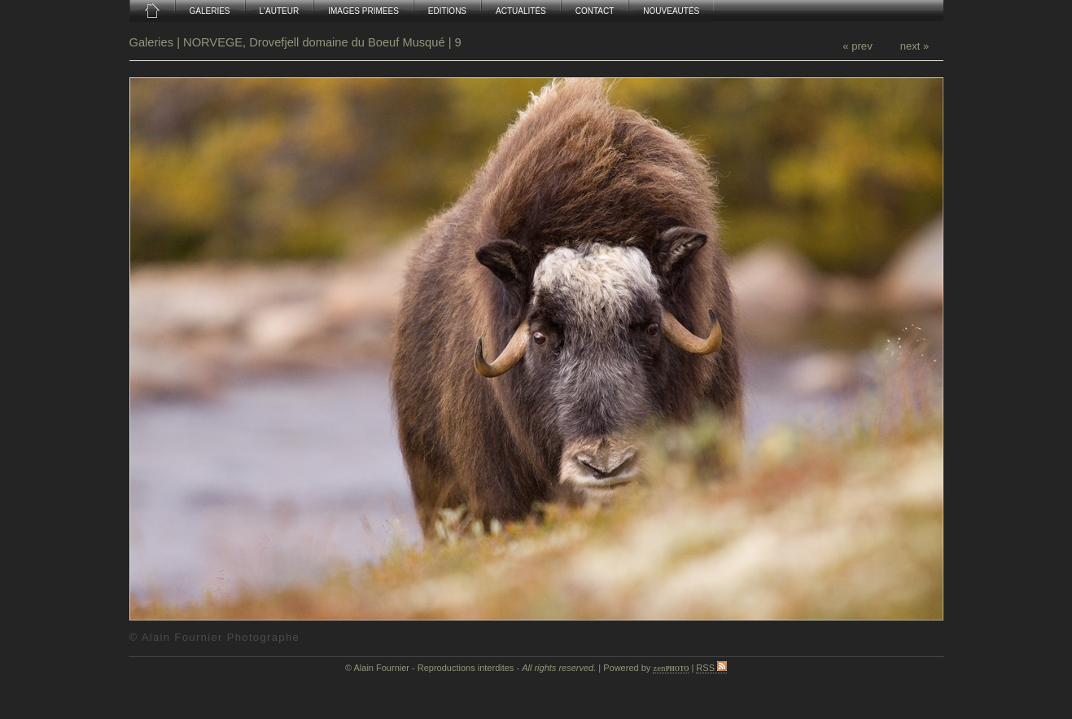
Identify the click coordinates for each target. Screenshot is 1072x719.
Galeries (153, 42)
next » (915, 46)
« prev (857, 46)
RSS (711, 668)
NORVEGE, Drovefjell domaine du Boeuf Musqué (314, 42)
